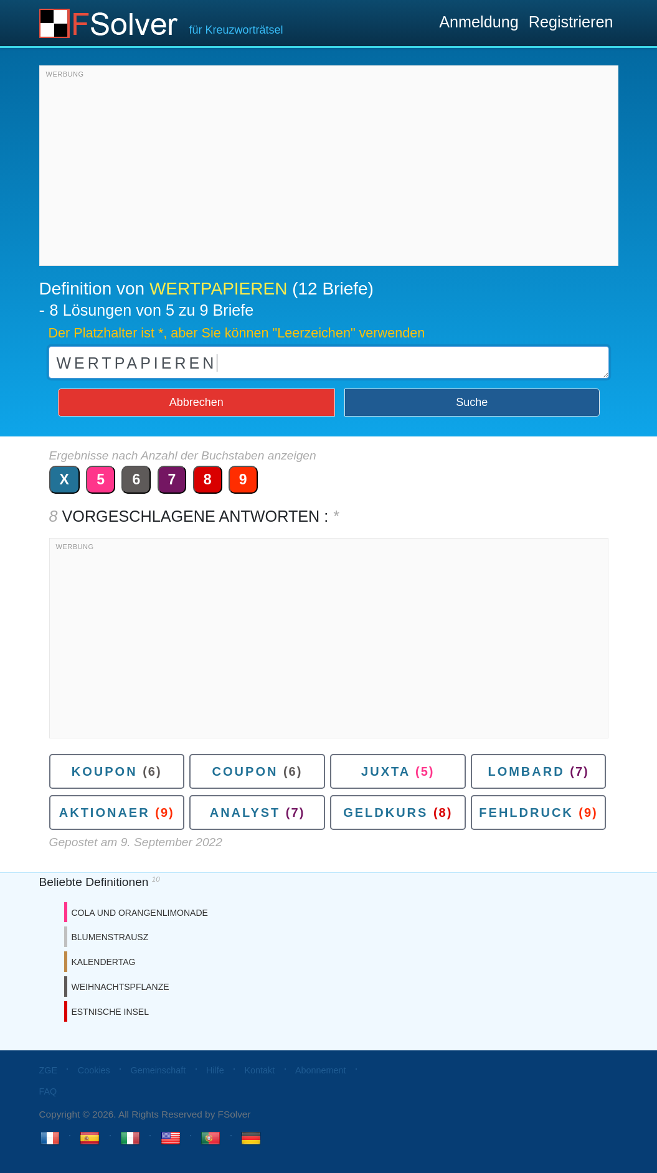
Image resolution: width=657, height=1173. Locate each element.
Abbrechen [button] (196, 402)
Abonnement (320, 1070)
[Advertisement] (328, 169)
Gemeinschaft (158, 1070)
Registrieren (571, 22)
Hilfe (215, 1070)
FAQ (48, 1091)
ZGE (48, 1070)
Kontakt (259, 1070)
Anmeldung (478, 22)
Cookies (94, 1070)
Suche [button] (472, 402)
